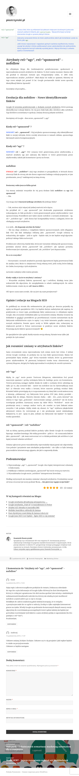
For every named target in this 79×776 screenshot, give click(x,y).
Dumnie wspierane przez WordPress (34, 772)
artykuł (20, 317)
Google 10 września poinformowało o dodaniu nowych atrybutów (33, 107)
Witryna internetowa (15, 718)
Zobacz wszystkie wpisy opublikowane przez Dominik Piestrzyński (37, 549)
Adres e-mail (12, 709)
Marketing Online (52, 558)
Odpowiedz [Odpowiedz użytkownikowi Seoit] (11, 624)
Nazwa (9, 700)
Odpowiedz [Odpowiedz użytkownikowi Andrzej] (11, 652)
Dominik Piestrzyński (36, 558)
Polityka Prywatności (13, 772)
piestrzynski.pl (15, 20)
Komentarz (11, 671)
